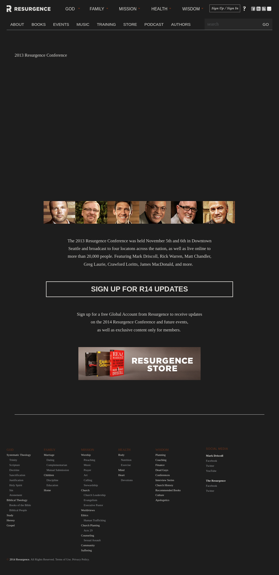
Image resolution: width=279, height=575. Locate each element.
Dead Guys (161, 470)
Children (49, 475)
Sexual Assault (92, 540)
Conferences (162, 475)
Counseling (87, 535)
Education (52, 485)
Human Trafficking (95, 520)
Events (61, 24)
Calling (88, 480)
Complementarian (57, 464)
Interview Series (164, 480)
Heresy (11, 520)
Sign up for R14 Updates (139, 289)
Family (97, 9)
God (70, 9)
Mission (128, 9)
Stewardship (91, 485)
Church (85, 490)
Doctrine (14, 470)
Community (88, 545)
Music (83, 24)
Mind (121, 470)
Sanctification (17, 475)
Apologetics (162, 500)
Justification (16, 480)
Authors (181, 24)
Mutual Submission (58, 470)
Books (39, 24)
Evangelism (90, 500)
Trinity (13, 459)
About (17, 24)
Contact (270, 9)
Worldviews (88, 510)
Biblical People (18, 510)
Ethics (84, 515)
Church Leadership (94, 495)
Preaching (89, 459)
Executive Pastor (93, 505)
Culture (159, 495)
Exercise (126, 464)
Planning (160, 454)
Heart (121, 475)
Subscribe (265, 9)
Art (85, 475)
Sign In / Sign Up (224, 8)
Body (121, 454)
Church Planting (90, 525)
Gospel (11, 525)
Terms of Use (63, 559)
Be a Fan (254, 9)
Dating (50, 459)
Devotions (127, 480)
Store (130, 24)
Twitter (210, 465)
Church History (164, 485)
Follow (259, 9)
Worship (86, 454)
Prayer (87, 470)
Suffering (86, 550)
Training (106, 24)
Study (10, 515)
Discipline (52, 480)
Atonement (15, 495)
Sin (11, 490)
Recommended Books (168, 490)
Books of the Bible (20, 505)
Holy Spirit (15, 485)
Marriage (49, 454)
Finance (159, 464)
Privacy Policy (80, 559)
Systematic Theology (19, 454)
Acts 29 (88, 530)
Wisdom (191, 9)
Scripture (14, 464)
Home (47, 490)
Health (159, 9)
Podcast (154, 24)
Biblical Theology (17, 500)
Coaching (160, 459)
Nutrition (126, 459)
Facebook (211, 460)
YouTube (211, 470)
